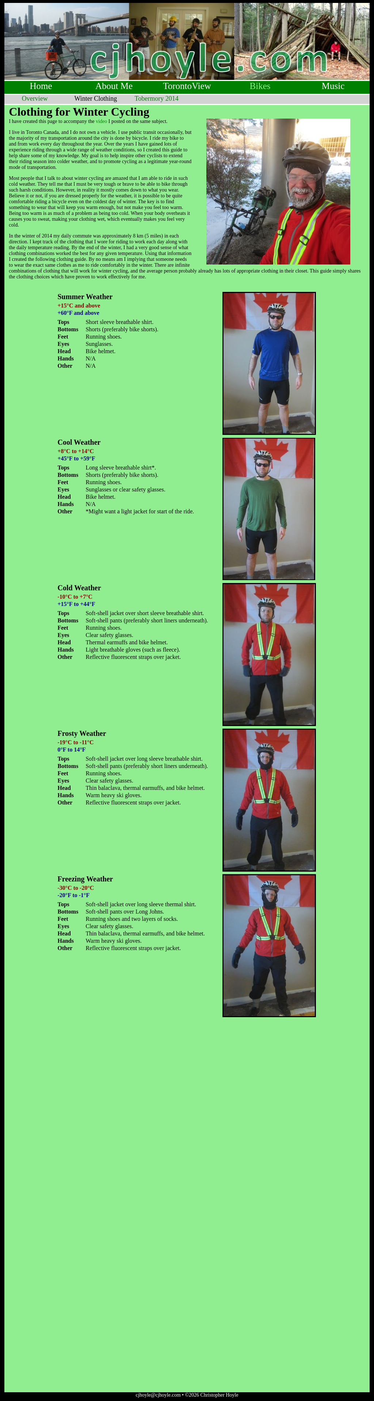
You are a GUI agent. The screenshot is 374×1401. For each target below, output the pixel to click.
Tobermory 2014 (157, 98)
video (101, 121)
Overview (35, 98)
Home (41, 86)
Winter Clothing (96, 98)
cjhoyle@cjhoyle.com (158, 1395)
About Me (114, 86)
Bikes (260, 86)
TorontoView (187, 86)
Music (333, 86)
